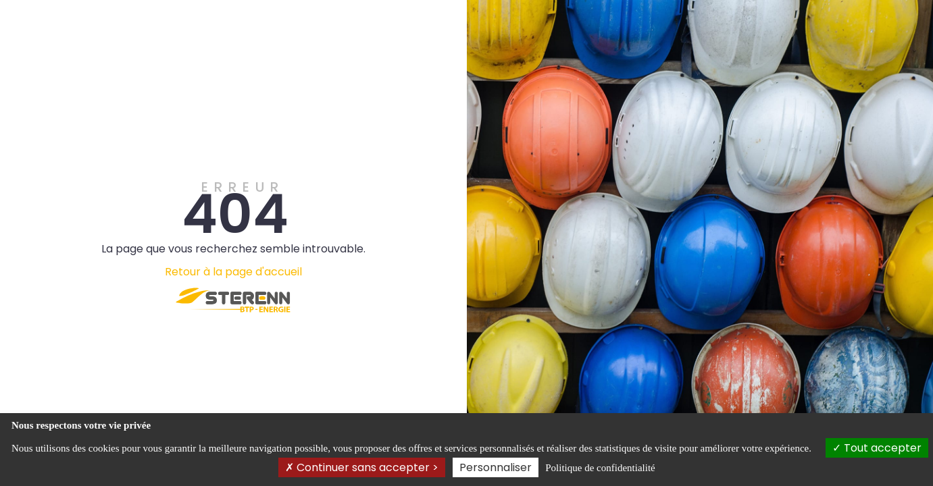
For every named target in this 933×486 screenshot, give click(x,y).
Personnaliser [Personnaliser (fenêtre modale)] (495, 467)
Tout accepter (877, 448)
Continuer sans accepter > (361, 467)
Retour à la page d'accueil (233, 271)
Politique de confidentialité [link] (600, 467)
